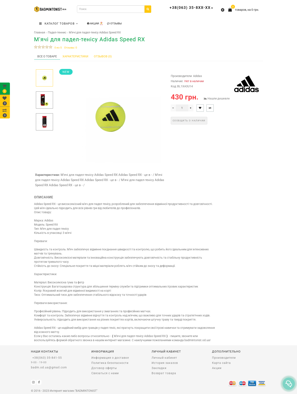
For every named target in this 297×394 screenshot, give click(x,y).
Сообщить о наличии (189, 120)
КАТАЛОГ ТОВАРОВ (58, 23)
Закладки (159, 368)
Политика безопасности (109, 362)
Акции (217, 368)
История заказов (165, 362)
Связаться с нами (105, 373)
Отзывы (114, 23)
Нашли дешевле (218, 98)
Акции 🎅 (95, 23)
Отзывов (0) (103, 56)
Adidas (197, 76)
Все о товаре (47, 56)
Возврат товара (164, 373)
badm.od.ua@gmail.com (49, 367)
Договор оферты (104, 368)
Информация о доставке (110, 357)
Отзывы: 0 (70, 47)
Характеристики (75, 56)
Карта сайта (221, 362)
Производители (224, 357)
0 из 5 (57, 47)
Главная (39, 32)
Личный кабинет (164, 357)
